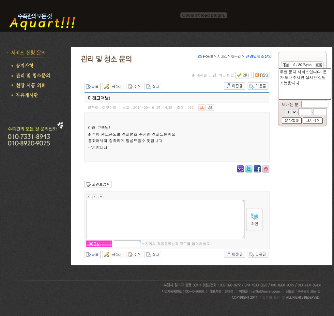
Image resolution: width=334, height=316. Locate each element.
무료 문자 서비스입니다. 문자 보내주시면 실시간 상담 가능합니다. (305, 84)
